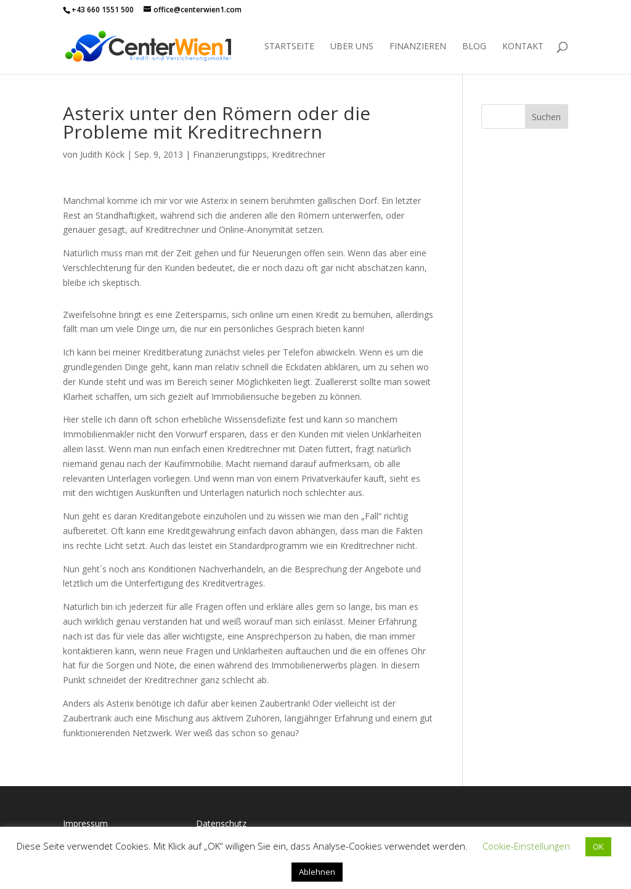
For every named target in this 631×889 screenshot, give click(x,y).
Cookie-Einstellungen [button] (526, 846)
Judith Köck (102, 154)
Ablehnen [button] (317, 871)
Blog (474, 47)
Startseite (289, 47)
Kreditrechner (298, 154)
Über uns (351, 47)
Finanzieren (417, 47)
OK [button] (598, 846)
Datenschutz (221, 823)
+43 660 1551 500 (102, 9)
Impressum (85, 823)
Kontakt (522, 47)
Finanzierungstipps (230, 154)
